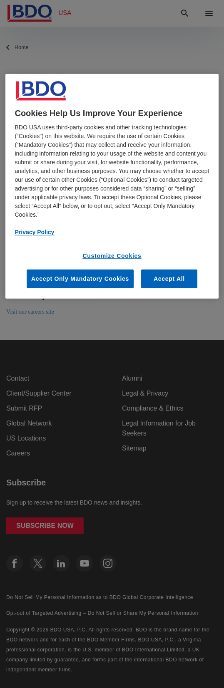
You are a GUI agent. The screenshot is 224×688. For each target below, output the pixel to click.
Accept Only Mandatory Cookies (80, 278)
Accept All (169, 278)
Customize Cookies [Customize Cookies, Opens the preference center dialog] (111, 255)
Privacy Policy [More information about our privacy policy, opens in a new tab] (34, 232)
